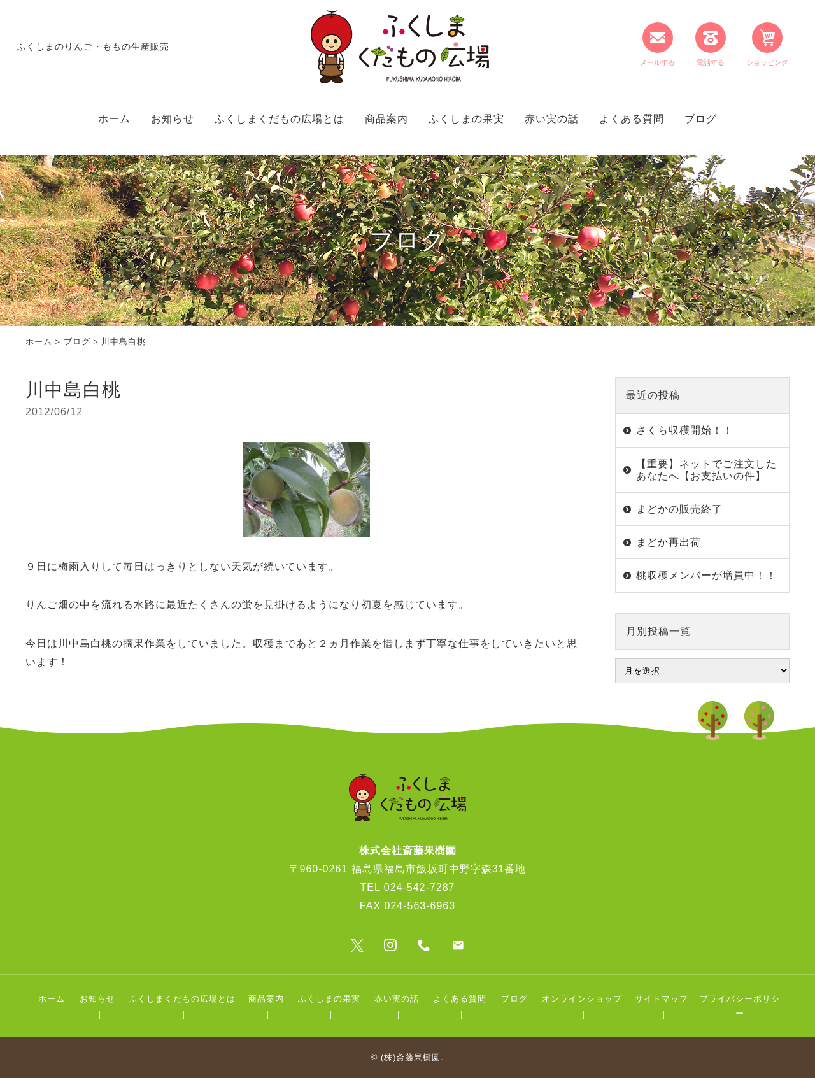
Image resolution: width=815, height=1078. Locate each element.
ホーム (114, 118)
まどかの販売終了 (679, 509)
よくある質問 (631, 118)
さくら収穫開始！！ (685, 430)
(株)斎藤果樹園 (411, 1057)
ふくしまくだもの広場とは (279, 118)
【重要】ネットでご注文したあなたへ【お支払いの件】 (706, 469)
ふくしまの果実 (466, 118)
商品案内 (386, 118)
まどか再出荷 (668, 542)
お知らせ (172, 118)
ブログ (700, 118)
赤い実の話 (552, 118)
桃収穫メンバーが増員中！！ (706, 575)
